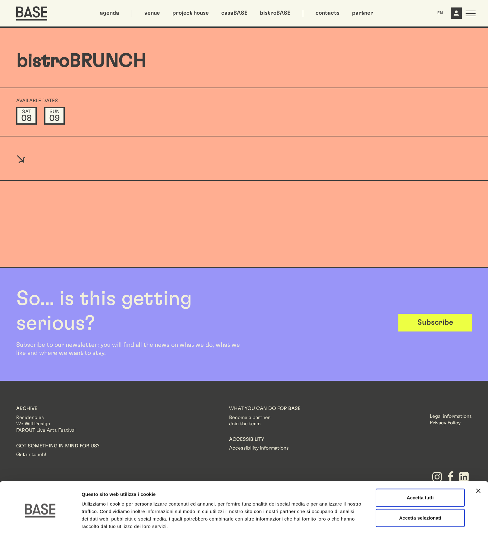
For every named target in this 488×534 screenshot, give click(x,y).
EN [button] (440, 13)
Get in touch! (31, 454)
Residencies (30, 417)
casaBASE (234, 13)
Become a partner (249, 417)
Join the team (244, 423)
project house (190, 13)
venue (152, 13)
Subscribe (435, 322)
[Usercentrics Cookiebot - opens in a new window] (40, 522)
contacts (328, 13)
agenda (109, 13)
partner (362, 13)
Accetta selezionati (420, 493)
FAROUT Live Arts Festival (46, 430)
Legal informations (451, 416)
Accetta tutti (420, 472)
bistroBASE (275, 13)
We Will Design (33, 423)
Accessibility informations (259, 448)
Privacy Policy (445, 422)
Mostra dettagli (327, 521)
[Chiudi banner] (478, 466)
